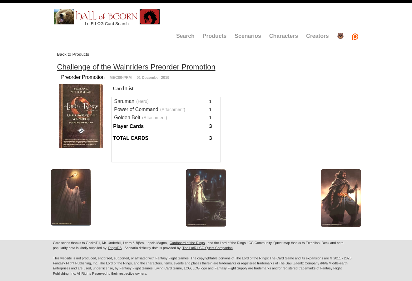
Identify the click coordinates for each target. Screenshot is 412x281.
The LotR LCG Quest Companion (207, 248)
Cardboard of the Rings (187, 243)
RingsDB (115, 248)
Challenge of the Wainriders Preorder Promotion (136, 67)
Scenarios (248, 36)
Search (185, 36)
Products (215, 36)
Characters (283, 36)
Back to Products (73, 54)
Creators (317, 36)
